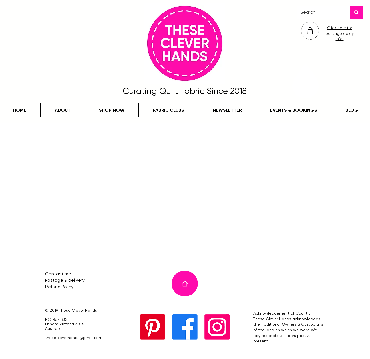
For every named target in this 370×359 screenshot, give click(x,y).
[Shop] (310, 31)
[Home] (185, 283)
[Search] (319, 12)
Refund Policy (59, 286)
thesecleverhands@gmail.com (73, 337)
